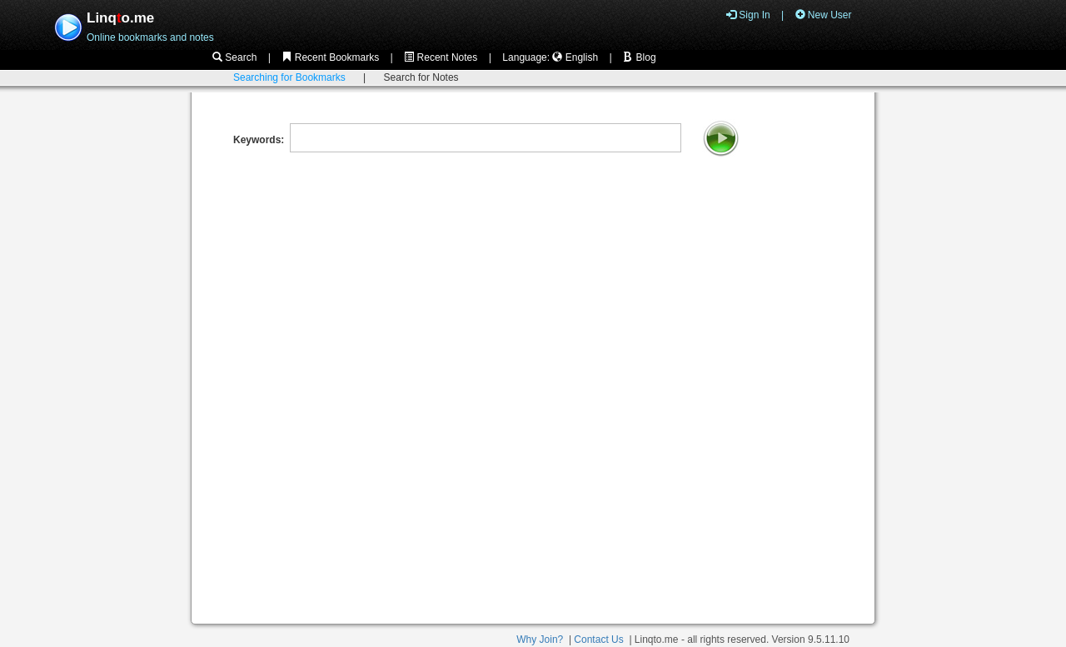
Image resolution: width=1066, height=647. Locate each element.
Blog (639, 57)
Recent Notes (440, 57)
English (575, 57)
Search (234, 57)
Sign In (748, 15)
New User (823, 15)
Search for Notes (421, 77)
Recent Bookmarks (330, 57)
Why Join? (539, 639)
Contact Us (598, 639)
